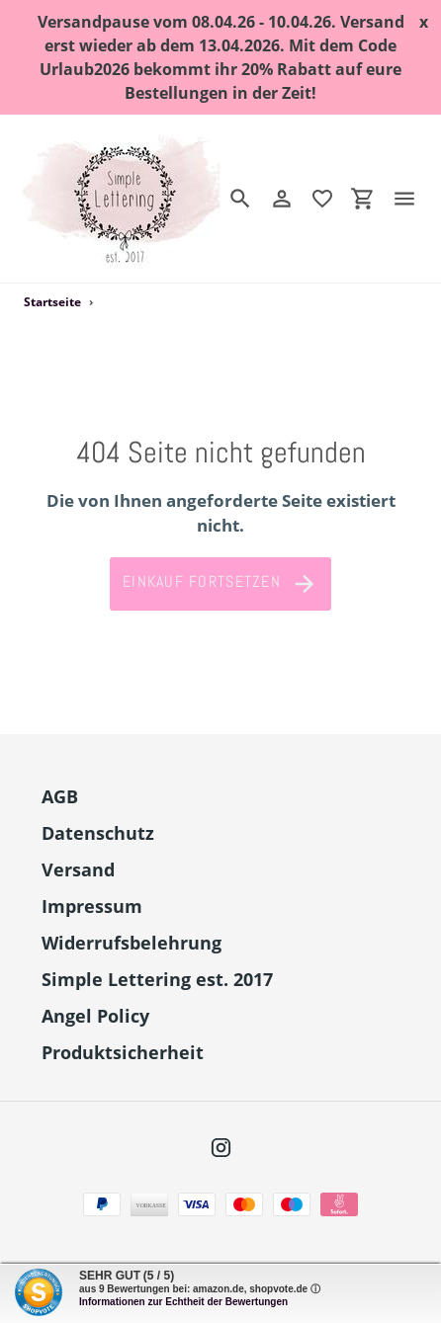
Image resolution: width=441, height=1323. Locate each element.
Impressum (92, 906)
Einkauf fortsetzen (220, 584)
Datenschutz (98, 833)
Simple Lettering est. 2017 (157, 979)
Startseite (52, 301)
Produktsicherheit (123, 1052)
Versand (78, 869)
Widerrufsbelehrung (131, 942)
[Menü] (412, 198)
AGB (60, 796)
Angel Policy (95, 1016)
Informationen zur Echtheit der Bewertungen (183, 1301)
